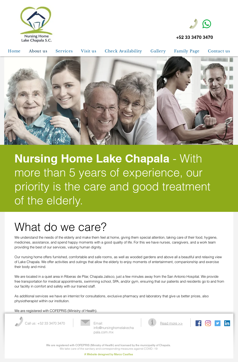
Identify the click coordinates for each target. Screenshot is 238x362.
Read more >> (171, 323)
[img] (42, 100)
